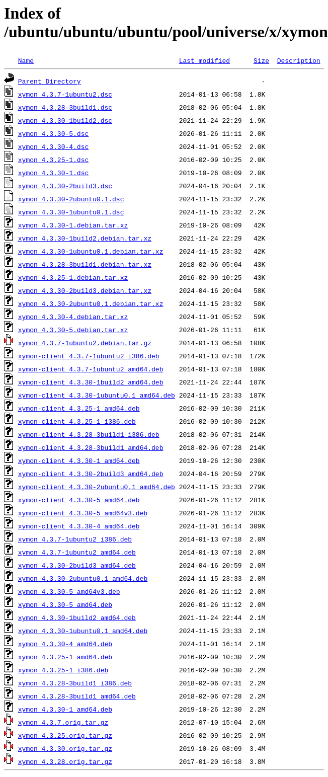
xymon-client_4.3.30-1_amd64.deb (79, 460)
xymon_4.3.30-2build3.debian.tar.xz (84, 290)
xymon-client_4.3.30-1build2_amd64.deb (90, 381)
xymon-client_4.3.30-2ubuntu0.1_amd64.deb (96, 486)
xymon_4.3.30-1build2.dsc (65, 120)
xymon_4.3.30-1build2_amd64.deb (77, 617)
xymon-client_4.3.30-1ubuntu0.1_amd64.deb (96, 395)
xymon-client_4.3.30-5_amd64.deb (79, 499)
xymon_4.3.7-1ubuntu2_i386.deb (75, 538)
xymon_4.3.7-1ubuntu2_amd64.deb (77, 552)
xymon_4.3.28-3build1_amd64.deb (77, 696)
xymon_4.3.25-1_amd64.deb (65, 656)
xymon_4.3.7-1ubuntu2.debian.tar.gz (84, 342)
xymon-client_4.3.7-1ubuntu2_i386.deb (88, 355)
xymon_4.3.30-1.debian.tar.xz (73, 224)
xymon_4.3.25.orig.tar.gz (65, 735)
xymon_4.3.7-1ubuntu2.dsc (65, 94)
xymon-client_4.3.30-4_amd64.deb (79, 525)
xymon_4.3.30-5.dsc (53, 133)
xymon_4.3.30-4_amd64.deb (65, 643)
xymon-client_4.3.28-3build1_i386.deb (88, 434)
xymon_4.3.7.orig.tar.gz (63, 722)
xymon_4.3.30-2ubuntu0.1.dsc (71, 198)
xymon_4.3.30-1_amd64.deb (65, 709)
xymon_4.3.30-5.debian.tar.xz (73, 329)
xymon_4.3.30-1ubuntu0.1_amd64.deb (82, 630)
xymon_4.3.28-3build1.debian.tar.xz (84, 264)
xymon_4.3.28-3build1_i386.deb (75, 682)
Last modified (204, 60)
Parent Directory (49, 81)
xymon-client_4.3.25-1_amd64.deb (79, 408)
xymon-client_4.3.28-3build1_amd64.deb (90, 447)
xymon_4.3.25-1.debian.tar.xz (73, 277)
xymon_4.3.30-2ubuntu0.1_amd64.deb (82, 578)
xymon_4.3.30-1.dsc (53, 172)
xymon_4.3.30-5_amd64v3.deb (69, 591)
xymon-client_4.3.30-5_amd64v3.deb (82, 512)
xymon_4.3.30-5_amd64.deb (65, 604)
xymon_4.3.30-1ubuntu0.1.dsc (71, 211)
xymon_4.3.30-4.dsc (53, 146)
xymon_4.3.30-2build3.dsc (65, 185)
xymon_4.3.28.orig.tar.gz (65, 761)
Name (26, 60)
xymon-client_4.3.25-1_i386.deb (77, 421)
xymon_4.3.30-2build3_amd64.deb (77, 565)
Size (261, 60)
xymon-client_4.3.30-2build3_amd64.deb (90, 473)
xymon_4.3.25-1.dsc (53, 159)
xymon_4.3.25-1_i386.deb (63, 669)
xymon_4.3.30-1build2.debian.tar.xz (84, 238)
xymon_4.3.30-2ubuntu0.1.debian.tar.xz (90, 303)
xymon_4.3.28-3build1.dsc (65, 107)
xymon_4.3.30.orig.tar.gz (65, 748)
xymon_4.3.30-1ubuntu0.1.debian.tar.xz (90, 251)
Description (298, 60)
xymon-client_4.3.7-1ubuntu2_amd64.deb (90, 368)
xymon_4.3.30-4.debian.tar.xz (73, 316)
